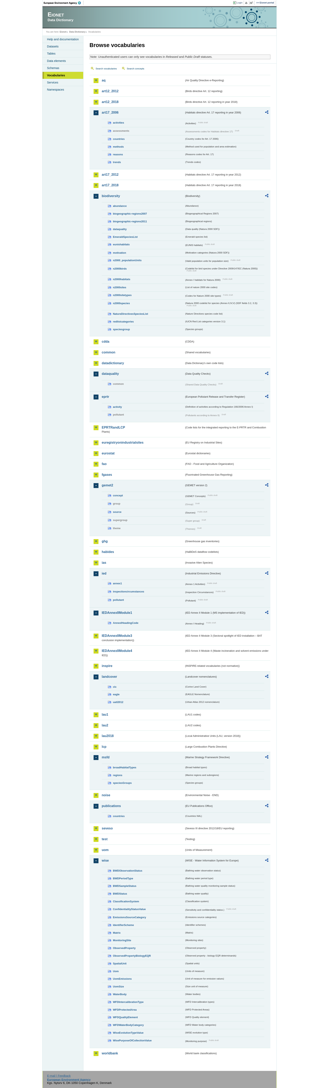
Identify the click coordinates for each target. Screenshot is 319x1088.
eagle (116, 694)
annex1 (117, 583)
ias (104, 562)
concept (118, 495)
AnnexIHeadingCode (125, 622)
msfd (105, 757)
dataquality (120, 229)
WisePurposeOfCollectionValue (132, 1040)
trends (117, 162)
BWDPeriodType (123, 878)
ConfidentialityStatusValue (129, 909)
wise (105, 860)
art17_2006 (110, 112)
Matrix (117, 932)
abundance (120, 205)
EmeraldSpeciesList (125, 236)
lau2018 (108, 736)
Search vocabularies (106, 68)
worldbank (110, 1053)
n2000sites (119, 287)
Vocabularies (56, 75)
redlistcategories (123, 321)
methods (118, 146)
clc (115, 686)
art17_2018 (110, 185)
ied (104, 573)
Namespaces (55, 89)
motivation (119, 252)
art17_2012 (110, 174)
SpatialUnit (120, 963)
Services (52, 82)
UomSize (118, 986)
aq (104, 80)
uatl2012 (118, 702)
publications (111, 806)
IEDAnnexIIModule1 (117, 612)
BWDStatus (120, 893)
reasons (118, 154)
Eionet (63, 32)
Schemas (53, 68)
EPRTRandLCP (113, 427)
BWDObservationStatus (127, 870)
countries (119, 138)
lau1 (105, 714)
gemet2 (107, 485)
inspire (107, 666)
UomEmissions (122, 978)
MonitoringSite (122, 940)
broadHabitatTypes (124, 767)
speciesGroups (122, 782)
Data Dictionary (77, 32)
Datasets (53, 46)
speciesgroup (121, 329)
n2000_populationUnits (127, 260)
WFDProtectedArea (125, 1009)
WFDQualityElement (125, 1017)
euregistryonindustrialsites (122, 442)
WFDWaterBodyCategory (128, 1025)
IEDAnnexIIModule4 (117, 651)
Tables (51, 53)
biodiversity (111, 196)
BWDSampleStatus (124, 885)
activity (117, 406)
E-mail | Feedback (59, 1075)
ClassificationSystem (126, 901)
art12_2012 (110, 91)
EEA (64, 3)
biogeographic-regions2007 (130, 213)
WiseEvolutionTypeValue (128, 1032)
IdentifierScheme (123, 925)
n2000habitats (121, 279)
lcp (104, 746)
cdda (105, 341)
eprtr (105, 396)
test (104, 839)
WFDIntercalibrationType (128, 1002)
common (108, 352)
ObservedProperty (124, 948)
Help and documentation (63, 39)
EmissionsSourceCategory (129, 917)
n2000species (121, 303)
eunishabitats (121, 244)
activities (118, 122)
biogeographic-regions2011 (130, 221)
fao (104, 464)
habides (108, 552)
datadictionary (113, 363)
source (117, 511)
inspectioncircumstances (128, 591)
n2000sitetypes (122, 295)
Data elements (56, 61)
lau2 (105, 725)
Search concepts (135, 68)
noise (106, 795)
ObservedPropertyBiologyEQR (132, 955)
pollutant (118, 599)
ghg (105, 541)
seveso (107, 828)
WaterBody (120, 994)
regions (117, 775)
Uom (116, 971)
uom (105, 850)
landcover (109, 676)
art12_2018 (110, 102)
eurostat (108, 453)
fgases (107, 474)
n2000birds (120, 268)
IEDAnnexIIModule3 (117, 635)
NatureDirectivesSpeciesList (130, 313)
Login (240, 2)
